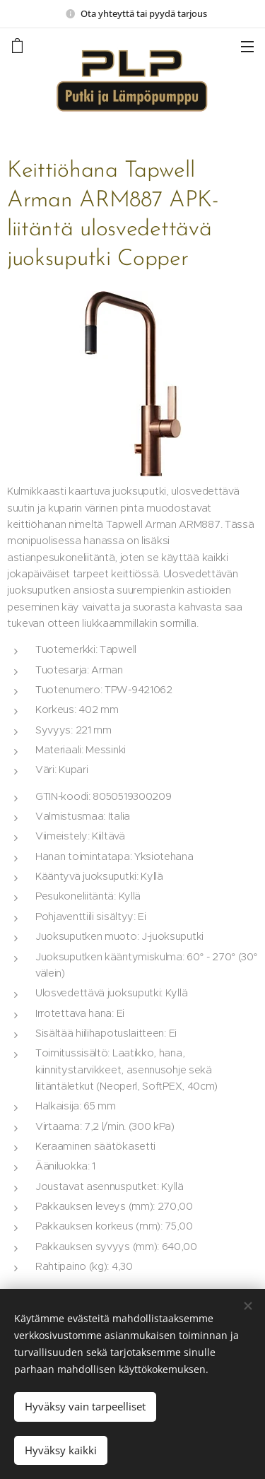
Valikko (247, 46)
